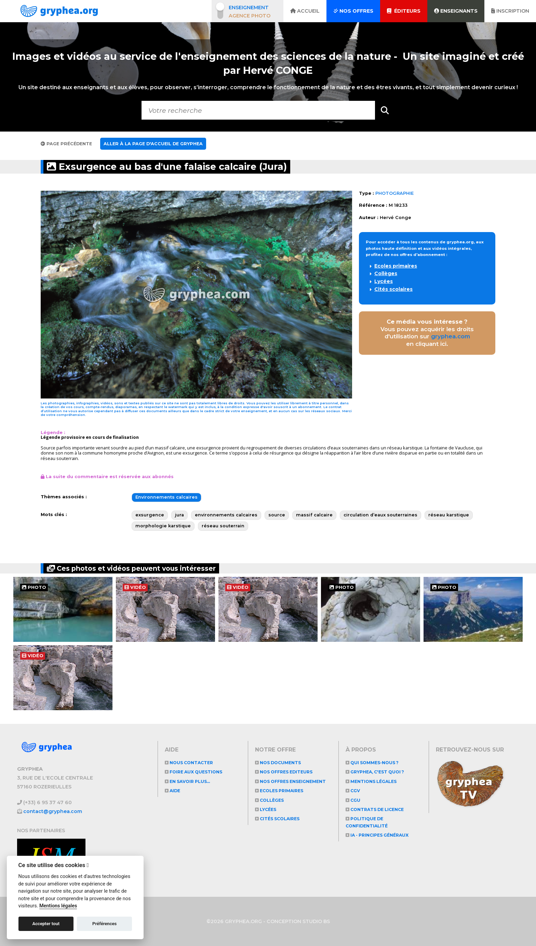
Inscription (510, 11)
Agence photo (249, 15)
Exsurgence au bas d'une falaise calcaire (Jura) (174, 167)
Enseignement (249, 7)
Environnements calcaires (166, 497)
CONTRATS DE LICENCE (377, 809)
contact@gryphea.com (53, 811)
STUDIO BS (316, 921)
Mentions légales (373, 781)
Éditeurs (403, 11)
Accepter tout (45, 923)
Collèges (385, 273)
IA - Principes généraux (380, 835)
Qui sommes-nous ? (374, 762)
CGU (353, 800)
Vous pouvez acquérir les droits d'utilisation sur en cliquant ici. (427, 332)
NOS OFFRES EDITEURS (286, 771)
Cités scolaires (393, 289)
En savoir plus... (190, 781)
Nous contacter (190, 762)
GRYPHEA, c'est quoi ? (378, 771)
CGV (353, 790)
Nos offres (353, 11)
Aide (173, 790)
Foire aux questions (196, 771)
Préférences (104, 923)
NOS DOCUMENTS (279, 762)
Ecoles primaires (395, 266)
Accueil (305, 11)
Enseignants (456, 11)
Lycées (383, 281)
